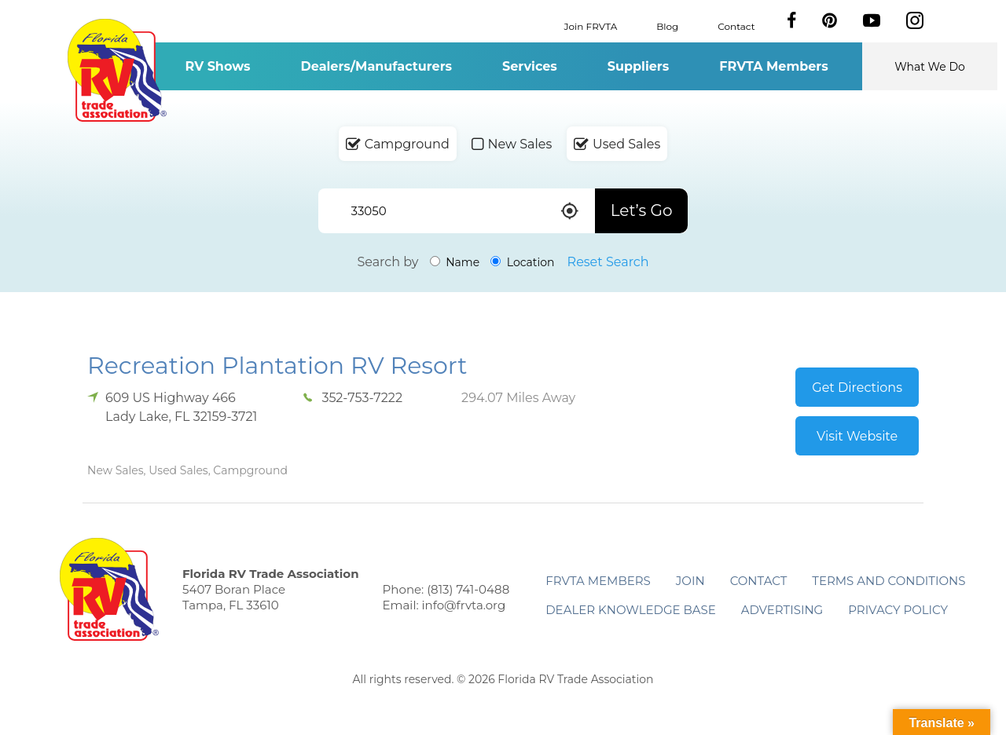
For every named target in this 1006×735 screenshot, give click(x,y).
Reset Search (608, 261)
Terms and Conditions (888, 580)
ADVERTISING (782, 609)
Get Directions (857, 387)
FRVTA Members (773, 66)
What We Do (929, 67)
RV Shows (217, 66)
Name (455, 262)
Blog (667, 25)
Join (690, 580)
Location (522, 262)
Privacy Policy (898, 609)
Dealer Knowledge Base (630, 609)
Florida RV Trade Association (117, 70)
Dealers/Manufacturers (376, 66)
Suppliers (638, 66)
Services (529, 66)
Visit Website (857, 436)
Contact (736, 25)
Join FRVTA (591, 25)
